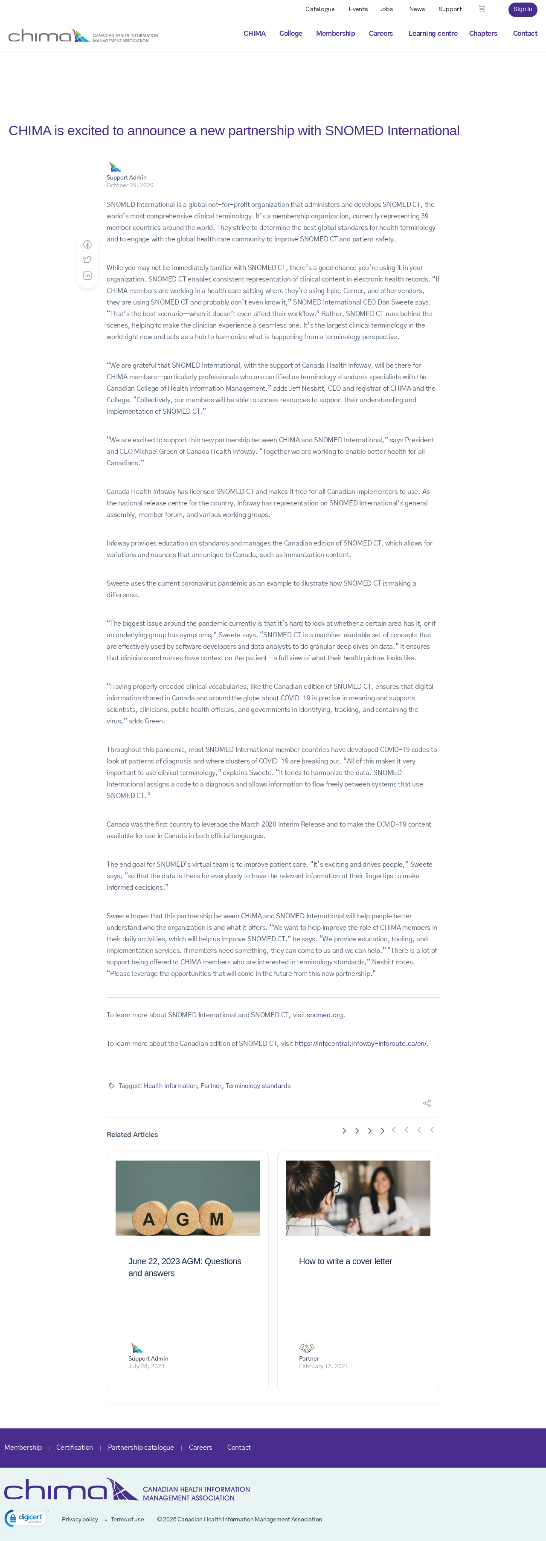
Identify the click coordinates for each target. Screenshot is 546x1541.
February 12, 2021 (324, 1367)
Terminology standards (258, 1086)
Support (450, 9)
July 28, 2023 (146, 1367)
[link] (26, 1520)
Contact (525, 33)
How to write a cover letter (345, 1261)
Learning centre (433, 33)
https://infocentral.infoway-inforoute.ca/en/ (360, 1043)
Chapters (483, 33)
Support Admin (127, 178)
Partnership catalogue (141, 1447)
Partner (211, 1086)
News (417, 9)
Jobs (386, 9)
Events (358, 9)
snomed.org (325, 1015)
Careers (381, 33)
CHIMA (255, 33)
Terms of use (127, 1520)
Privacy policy (80, 1520)
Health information (170, 1086)
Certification (74, 1447)
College (290, 33)
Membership (335, 33)
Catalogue (320, 9)
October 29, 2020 (130, 186)
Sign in (523, 9)
